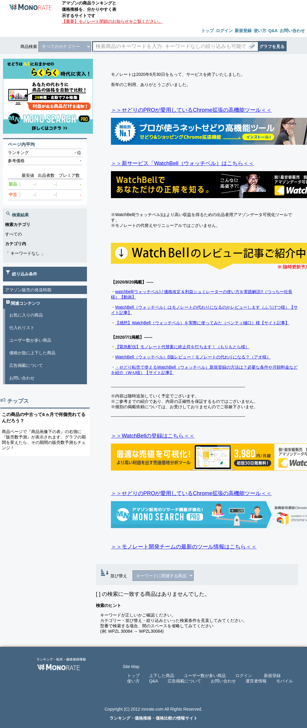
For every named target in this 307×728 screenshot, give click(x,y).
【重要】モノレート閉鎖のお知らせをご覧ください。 (112, 21)
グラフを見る (272, 46)
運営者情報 (256, 681)
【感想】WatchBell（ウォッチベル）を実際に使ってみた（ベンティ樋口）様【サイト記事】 (202, 322)
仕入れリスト (21, 327)
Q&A (153, 681)
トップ (133, 675)
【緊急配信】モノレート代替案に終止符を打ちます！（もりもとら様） (182, 346)
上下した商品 (161, 675)
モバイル (284, 681)
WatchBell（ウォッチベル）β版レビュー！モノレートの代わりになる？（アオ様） (193, 357)
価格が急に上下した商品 (32, 352)
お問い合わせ (21, 378)
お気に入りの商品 (26, 315)
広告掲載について (26, 365)
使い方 (133, 681)
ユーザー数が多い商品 (30, 340)
